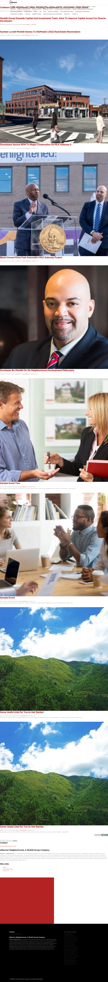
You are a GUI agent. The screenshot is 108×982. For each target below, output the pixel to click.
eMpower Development (23, 9)
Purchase (51, 6)
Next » (104, 835)
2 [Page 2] (99, 835)
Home (35, 11)
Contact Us (75, 14)
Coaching (27, 14)
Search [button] (15, 840)
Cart (40, 11)
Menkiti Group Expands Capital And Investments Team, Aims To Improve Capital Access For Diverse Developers (53, 19)
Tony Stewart (26, 24)
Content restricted (69, 6)
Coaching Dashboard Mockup (62, 9)
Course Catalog (30, 6)
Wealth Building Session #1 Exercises (83, 9)
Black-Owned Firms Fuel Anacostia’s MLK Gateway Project (31, 257)
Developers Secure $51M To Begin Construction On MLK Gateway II (35, 144)
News (94, 6)
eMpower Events (36, 9)
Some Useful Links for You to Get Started (21, 712)
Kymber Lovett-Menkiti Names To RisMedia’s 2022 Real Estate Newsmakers (40, 31)
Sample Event (7, 597)
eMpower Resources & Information (52, 14)
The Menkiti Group (8, 869)
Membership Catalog (41, 6)
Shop (44, 11)
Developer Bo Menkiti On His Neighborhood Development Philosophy (37, 370)
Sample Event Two (10, 483)
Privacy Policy (28, 11)
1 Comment (33, 24)
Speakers (12, 6)
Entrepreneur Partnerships (82, 11)
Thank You (67, 14)
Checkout (12, 9)
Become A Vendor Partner (83, 6)
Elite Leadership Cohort (66, 11)
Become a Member (53, 11)
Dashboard (59, 6)
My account (20, 6)
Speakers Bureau (36, 14)
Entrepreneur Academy (16, 14)
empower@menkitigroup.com (8, 846)
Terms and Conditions (16, 11)
